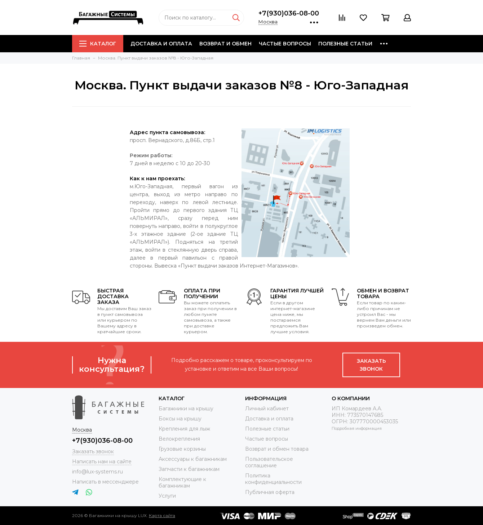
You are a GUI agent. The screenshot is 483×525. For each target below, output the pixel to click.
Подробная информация (357, 428)
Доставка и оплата (161, 43)
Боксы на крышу (180, 418)
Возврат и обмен (225, 43)
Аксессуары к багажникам (193, 459)
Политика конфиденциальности (273, 478)
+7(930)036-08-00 (288, 13)
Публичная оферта (269, 492)
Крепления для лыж (184, 428)
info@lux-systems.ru (97, 471)
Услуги (167, 496)
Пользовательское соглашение (269, 462)
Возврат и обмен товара (277, 449)
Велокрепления (179, 439)
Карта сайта (162, 515)
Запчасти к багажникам (189, 469)
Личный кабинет (267, 408)
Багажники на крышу (186, 408)
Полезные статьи (345, 43)
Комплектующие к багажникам (182, 482)
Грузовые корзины (182, 449)
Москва (268, 22)
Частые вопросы (285, 43)
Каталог (97, 43)
